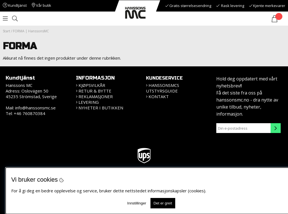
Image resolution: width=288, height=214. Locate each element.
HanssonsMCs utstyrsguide (162, 88)
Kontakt (158, 96)
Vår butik (41, 5)
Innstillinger (136, 203)
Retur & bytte (94, 91)
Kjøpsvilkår (91, 85)
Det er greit (163, 203)
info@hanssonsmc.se (35, 108)
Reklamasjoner (95, 96)
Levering (88, 102)
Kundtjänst (15, 5)
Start (6, 31)
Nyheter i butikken (100, 108)
